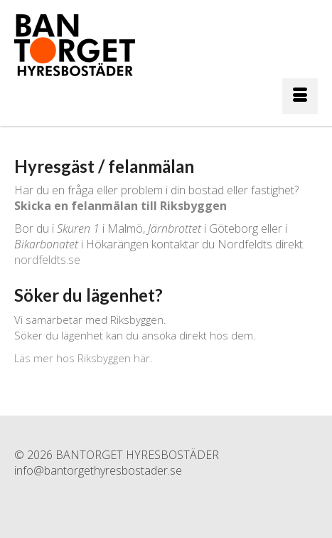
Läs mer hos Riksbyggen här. (83, 358)
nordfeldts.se (47, 260)
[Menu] (300, 96)
